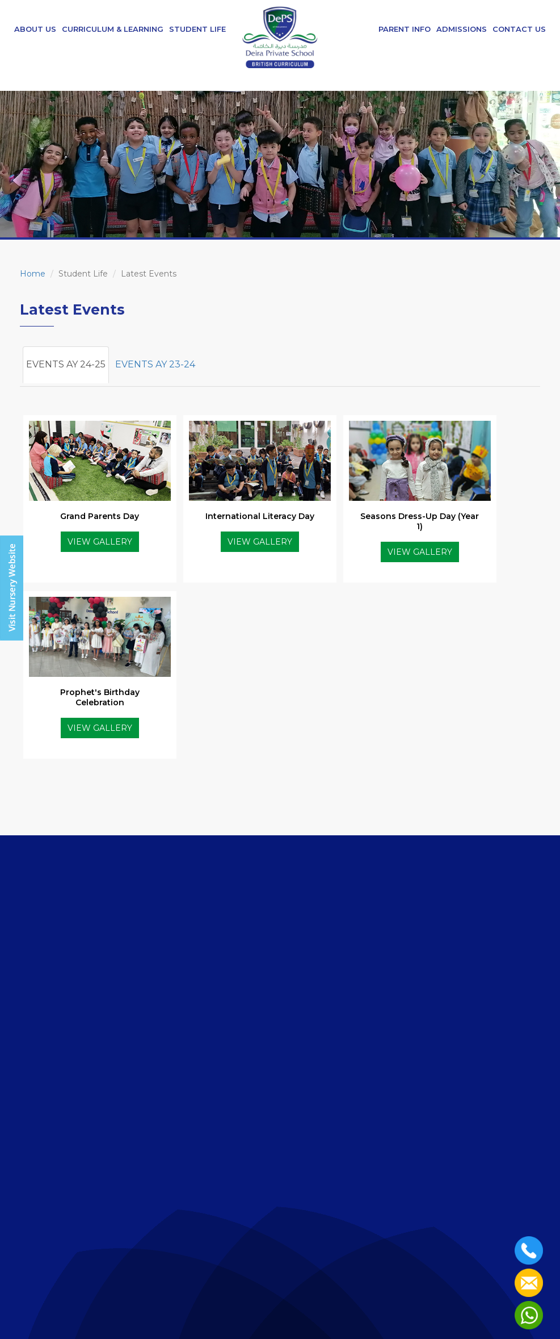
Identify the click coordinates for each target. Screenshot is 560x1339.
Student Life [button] (197, 29)
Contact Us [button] (519, 29)
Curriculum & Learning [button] (112, 29)
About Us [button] (35, 29)
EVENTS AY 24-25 (66, 364)
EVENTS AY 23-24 (155, 364)
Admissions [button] (461, 29)
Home (32, 274)
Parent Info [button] (404, 29)
